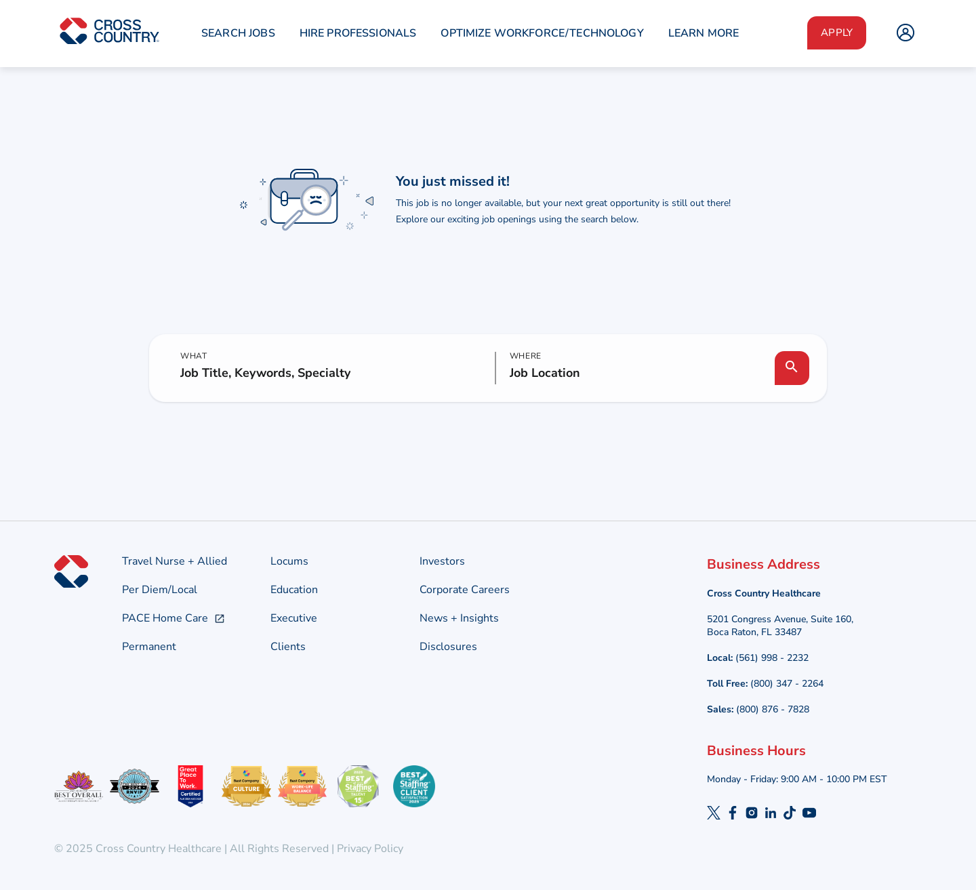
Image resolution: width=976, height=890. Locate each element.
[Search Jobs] (792, 368)
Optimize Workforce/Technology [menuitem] (542, 33)
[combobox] (635, 373)
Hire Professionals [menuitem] (358, 33)
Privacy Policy (368, 848)
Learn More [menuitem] (703, 33)
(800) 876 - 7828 (772, 709)
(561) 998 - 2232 (772, 657)
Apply (837, 32)
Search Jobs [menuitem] (238, 33)
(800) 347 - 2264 (787, 683)
